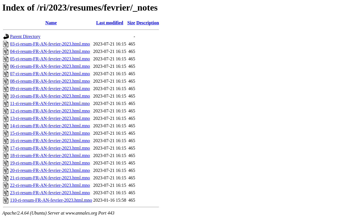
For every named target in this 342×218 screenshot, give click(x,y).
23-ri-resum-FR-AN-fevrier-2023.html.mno (50, 192)
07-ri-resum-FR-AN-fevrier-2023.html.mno (50, 73)
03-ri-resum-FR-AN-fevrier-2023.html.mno (50, 43)
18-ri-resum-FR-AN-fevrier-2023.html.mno (50, 155)
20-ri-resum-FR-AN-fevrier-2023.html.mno (50, 170)
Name (51, 22)
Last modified (109, 22)
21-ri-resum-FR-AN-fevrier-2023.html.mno (50, 177)
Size (131, 22)
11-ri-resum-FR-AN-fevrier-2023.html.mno (50, 103)
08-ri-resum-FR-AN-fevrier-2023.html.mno (50, 81)
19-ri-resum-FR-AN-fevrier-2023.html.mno (50, 162)
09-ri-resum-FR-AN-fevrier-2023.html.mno (50, 88)
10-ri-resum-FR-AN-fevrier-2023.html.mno (50, 96)
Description (147, 22)
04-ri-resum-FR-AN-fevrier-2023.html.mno (50, 51)
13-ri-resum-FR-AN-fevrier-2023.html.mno (50, 118)
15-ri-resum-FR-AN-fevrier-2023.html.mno (50, 133)
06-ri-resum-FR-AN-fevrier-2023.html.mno (50, 66)
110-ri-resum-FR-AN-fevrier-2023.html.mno (51, 200)
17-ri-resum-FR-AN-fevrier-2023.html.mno (50, 148)
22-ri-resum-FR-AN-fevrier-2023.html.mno (50, 185)
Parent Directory (25, 36)
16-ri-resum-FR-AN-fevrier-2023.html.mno (50, 140)
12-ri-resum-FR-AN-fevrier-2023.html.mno (50, 110)
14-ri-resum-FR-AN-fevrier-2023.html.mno (50, 125)
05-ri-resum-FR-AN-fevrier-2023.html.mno (50, 58)
